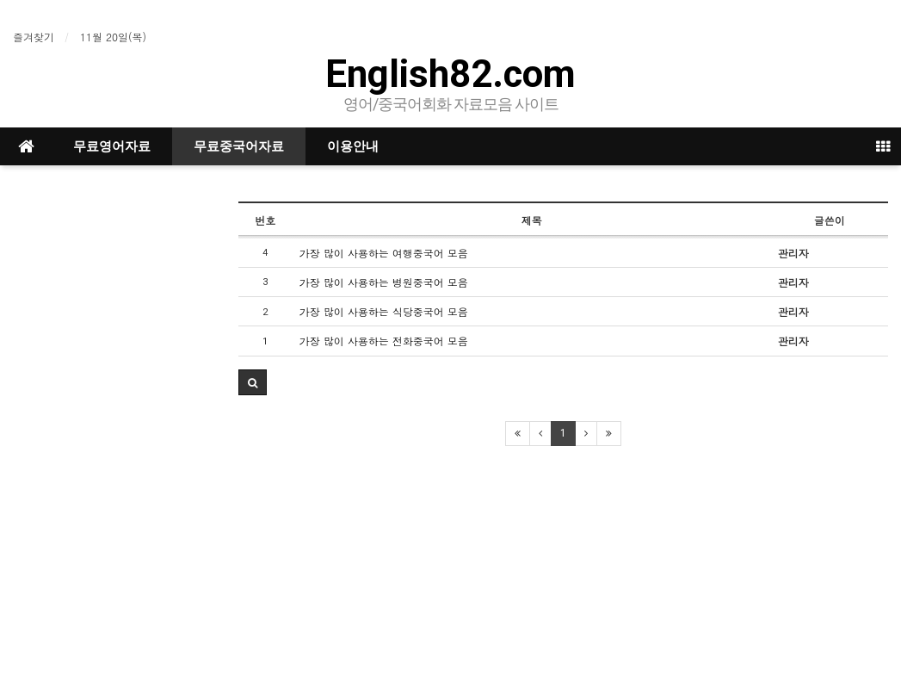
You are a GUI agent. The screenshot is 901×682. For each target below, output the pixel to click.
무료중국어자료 (239, 146)
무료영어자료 (112, 146)
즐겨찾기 (33, 36)
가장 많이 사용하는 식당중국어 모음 (383, 311)
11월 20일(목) (113, 36)
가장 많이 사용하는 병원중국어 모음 (383, 282)
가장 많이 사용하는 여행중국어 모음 (383, 252)
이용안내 (353, 146)
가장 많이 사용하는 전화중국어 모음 (383, 340)
